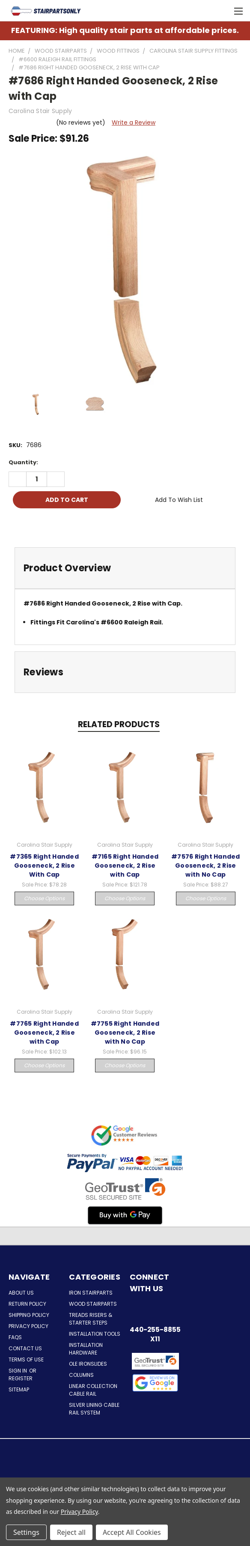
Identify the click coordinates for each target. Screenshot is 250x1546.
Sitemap (19, 1389)
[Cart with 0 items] (220, 10)
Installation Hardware (86, 1348)
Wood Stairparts (93, 1303)
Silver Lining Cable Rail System (94, 1408)
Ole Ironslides (88, 1363)
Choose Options (44, 898)
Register (21, 1378)
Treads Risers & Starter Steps (90, 1318)
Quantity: (23, 462)
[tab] (125, 568)
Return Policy (27, 1303)
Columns (81, 1375)
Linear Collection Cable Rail (93, 1389)
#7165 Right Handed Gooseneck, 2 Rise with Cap (125, 865)
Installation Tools (94, 1333)
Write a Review (133, 122)
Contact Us (25, 1348)
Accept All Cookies (132, 1532)
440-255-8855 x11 (155, 1334)
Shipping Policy (29, 1315)
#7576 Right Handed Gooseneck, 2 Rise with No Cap (205, 865)
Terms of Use (26, 1359)
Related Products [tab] (119, 724)
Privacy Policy (28, 1326)
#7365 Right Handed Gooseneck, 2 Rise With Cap (44, 865)
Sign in (18, 1370)
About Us (21, 1292)
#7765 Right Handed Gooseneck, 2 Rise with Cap (44, 1032)
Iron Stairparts (91, 1292)
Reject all (71, 1532)
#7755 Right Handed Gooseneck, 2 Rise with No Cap (125, 1032)
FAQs (15, 1337)
